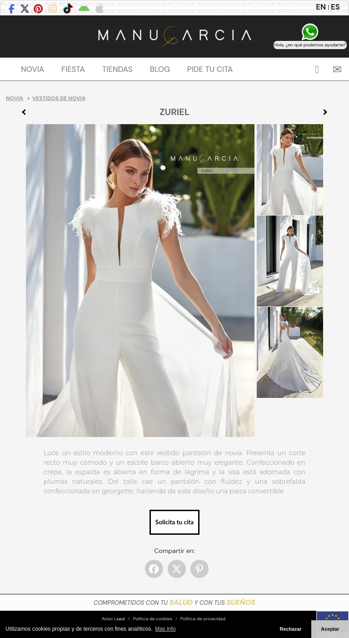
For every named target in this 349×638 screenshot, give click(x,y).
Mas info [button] (165, 629)
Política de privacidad (203, 619)
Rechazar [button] (290, 629)
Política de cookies (152, 619)
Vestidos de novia (58, 98)
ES (335, 7)
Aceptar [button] (330, 629)
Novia (14, 98)
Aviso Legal (113, 619)
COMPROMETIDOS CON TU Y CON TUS (174, 603)
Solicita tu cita (174, 522)
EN (321, 7)
